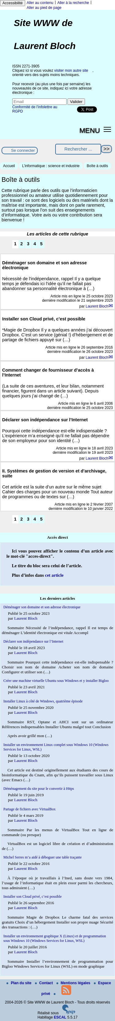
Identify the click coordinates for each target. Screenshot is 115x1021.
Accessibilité (12, 3)
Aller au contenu (40, 3)
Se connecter (23, 150)
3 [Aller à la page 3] (28, 243)
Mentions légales (73, 983)
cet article (54, 575)
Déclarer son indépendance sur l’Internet (33, 641)
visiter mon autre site (71, 70)
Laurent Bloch (97, 306)
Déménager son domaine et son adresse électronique (41, 607)
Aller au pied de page (44, 8)
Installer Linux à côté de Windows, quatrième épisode (43, 701)
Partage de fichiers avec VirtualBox (29, 809)
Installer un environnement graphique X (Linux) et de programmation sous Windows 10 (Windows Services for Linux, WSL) (54, 938)
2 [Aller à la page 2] (21, 243)
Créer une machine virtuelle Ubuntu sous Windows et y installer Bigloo (56, 681)
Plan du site (19, 983)
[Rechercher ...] (78, 149)
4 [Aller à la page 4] (34, 243)
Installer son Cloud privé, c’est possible (32, 896)
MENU (89, 130)
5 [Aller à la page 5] (41, 243)
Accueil (9, 166)
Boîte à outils (97, 166)
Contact (44, 983)
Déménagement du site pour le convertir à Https (38, 788)
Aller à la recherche (73, 3)
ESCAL (60, 1017)
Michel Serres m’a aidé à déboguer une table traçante (42, 857)
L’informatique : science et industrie (50, 166)
